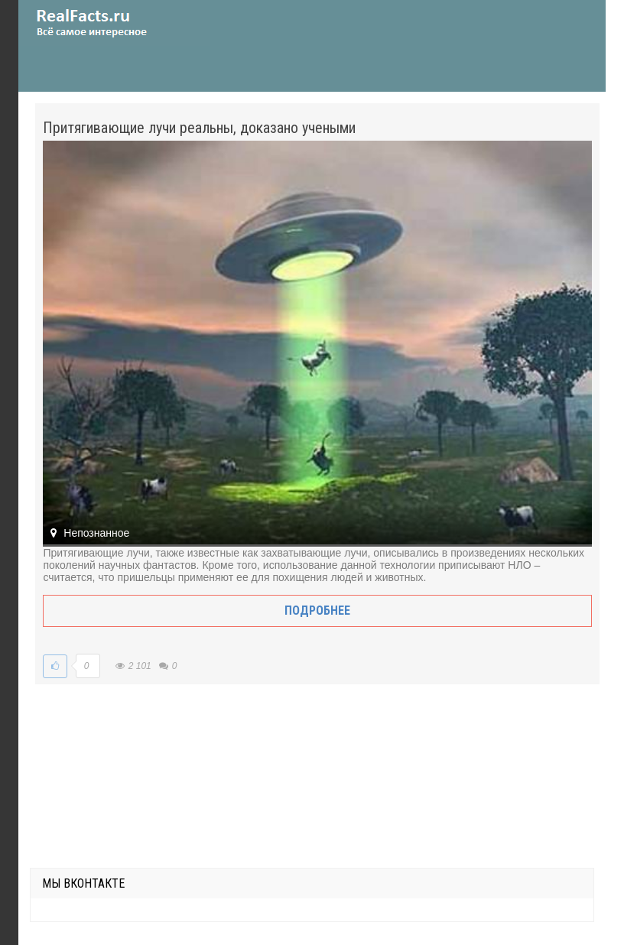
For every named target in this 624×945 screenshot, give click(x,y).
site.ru (114, 23)
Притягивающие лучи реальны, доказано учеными (199, 128)
